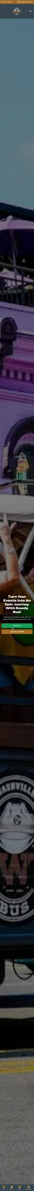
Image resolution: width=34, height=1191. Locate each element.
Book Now (17, 626)
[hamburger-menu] (30, 11)
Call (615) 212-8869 (17, 632)
